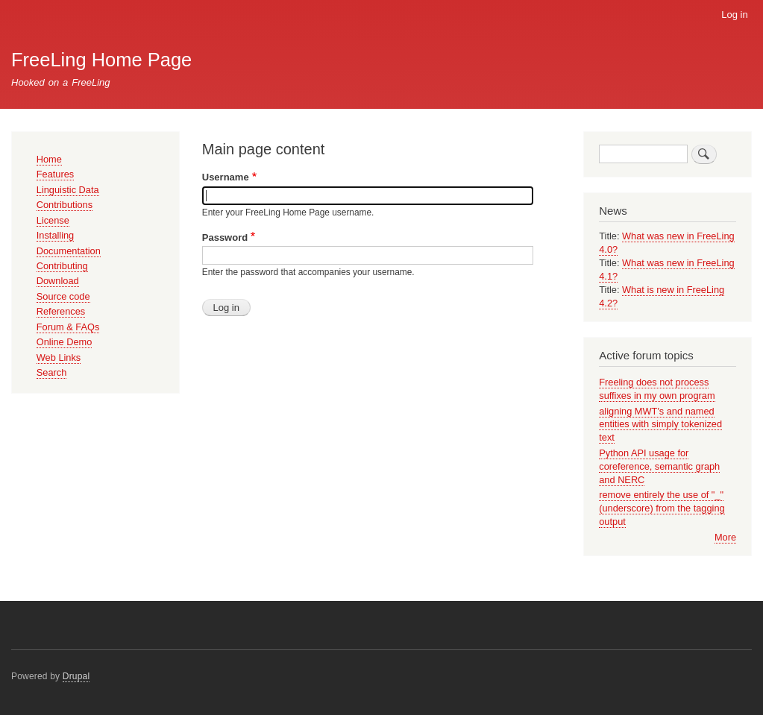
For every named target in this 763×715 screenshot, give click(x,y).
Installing (55, 235)
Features (55, 174)
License (53, 220)
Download (58, 280)
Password (225, 237)
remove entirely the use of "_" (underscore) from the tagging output (661, 508)
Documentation (69, 250)
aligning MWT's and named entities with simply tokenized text (660, 425)
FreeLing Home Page (101, 59)
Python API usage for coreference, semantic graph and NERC (659, 466)
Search (52, 372)
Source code (63, 296)
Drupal (76, 676)
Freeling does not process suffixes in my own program (657, 389)
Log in (734, 14)
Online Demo (64, 341)
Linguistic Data (68, 189)
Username (225, 177)
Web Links (59, 357)
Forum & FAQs (68, 327)
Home (49, 159)
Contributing (62, 265)
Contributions (64, 204)
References (61, 311)
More (725, 537)
